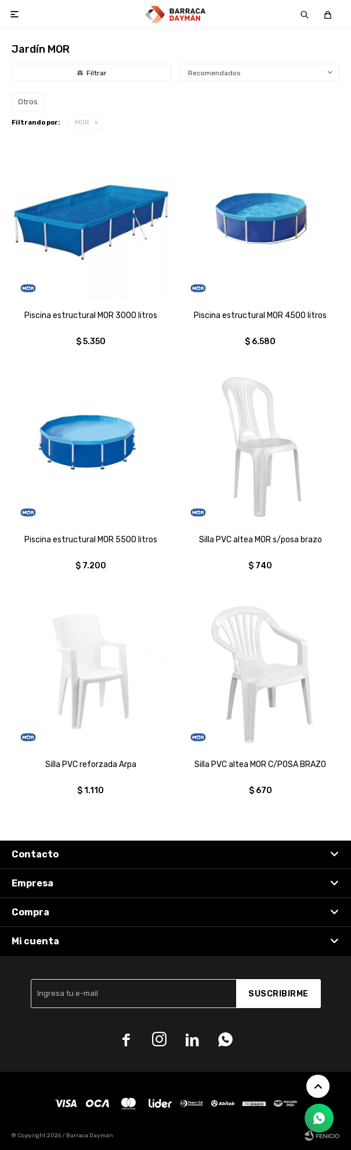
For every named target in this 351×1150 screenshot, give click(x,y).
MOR (82, 122)
